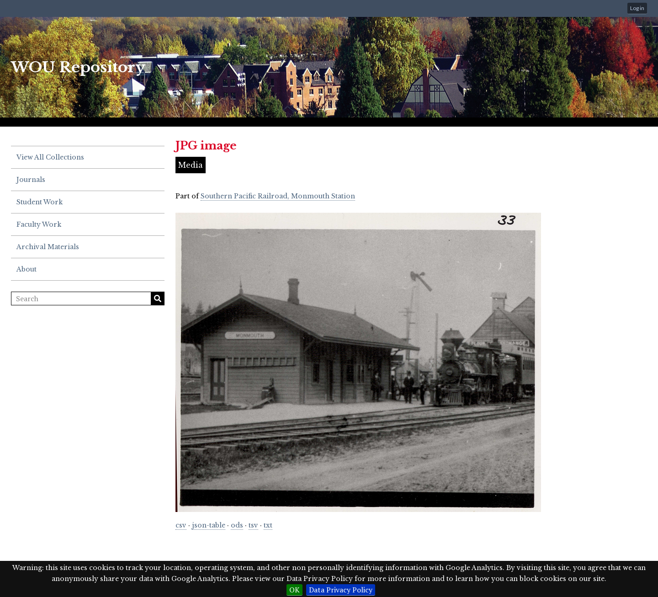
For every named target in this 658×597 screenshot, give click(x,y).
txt (268, 525)
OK (294, 590)
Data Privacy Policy (340, 590)
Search (157, 298)
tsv (253, 525)
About (26, 269)
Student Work (39, 202)
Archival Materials (47, 247)
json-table (208, 525)
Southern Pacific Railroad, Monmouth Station (278, 196)
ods (237, 525)
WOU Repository (78, 67)
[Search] (87, 298)
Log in (637, 8)
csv (180, 525)
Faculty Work (38, 224)
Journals (30, 180)
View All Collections (50, 157)
